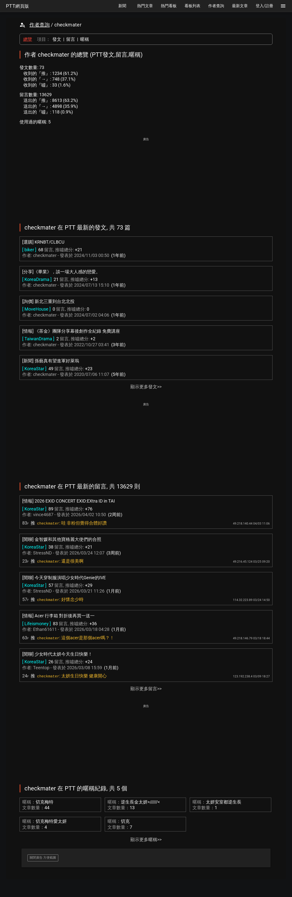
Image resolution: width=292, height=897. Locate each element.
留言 (70, 39)
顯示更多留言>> (146, 688)
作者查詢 (39, 25)
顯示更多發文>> (146, 386)
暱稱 (84, 39)
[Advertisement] (146, 177)
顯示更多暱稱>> (146, 839)
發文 (56, 39)
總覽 (27, 39)
